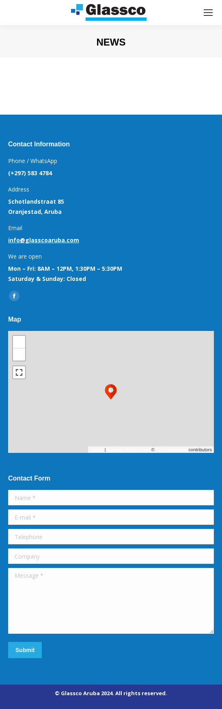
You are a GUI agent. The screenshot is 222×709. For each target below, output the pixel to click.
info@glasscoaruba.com (43, 240)
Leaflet (96, 449)
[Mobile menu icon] (208, 12)
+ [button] (19, 342)
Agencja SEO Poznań (128, 449)
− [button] (19, 354)
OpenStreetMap (172, 449)
